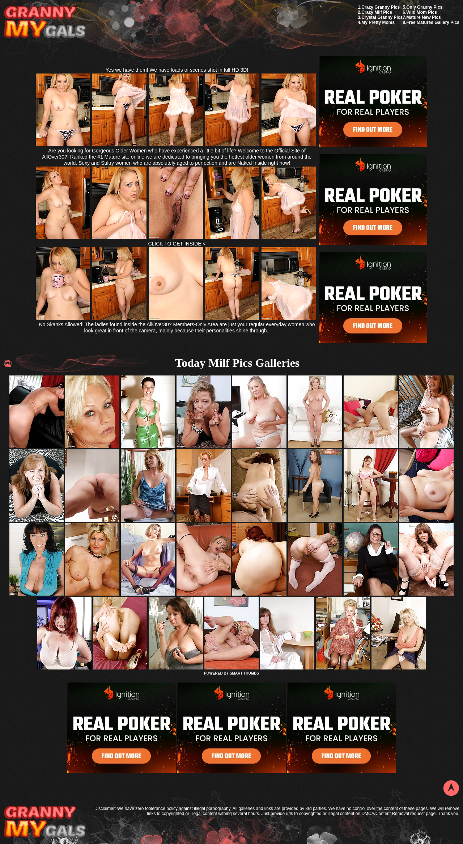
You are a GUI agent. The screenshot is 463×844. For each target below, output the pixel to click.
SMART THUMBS (244, 673)
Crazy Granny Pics (380, 7)
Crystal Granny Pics (382, 17)
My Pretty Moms (378, 22)
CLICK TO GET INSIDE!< (176, 244)
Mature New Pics (423, 17)
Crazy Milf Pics (376, 12)
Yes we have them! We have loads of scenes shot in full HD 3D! (177, 70)
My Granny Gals (45, 22)
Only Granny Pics (424, 7)
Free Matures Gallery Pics (432, 22)
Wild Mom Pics (421, 12)
